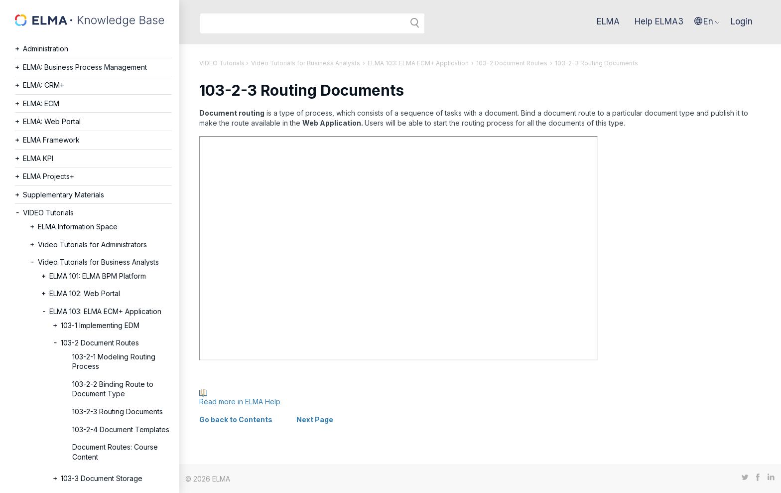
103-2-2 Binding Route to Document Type (112, 389)
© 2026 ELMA (207, 479)
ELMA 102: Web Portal (84, 293)
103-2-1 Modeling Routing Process (113, 361)
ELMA (608, 21)
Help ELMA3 (659, 21)
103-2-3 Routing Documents (117, 411)
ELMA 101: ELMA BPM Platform (97, 276)
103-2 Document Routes (100, 342)
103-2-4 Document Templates (120, 429)
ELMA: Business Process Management (85, 67)
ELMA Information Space (78, 226)
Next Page (314, 419)
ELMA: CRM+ (43, 85)
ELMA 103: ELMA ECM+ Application (105, 311)
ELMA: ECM (41, 103)
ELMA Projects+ (48, 176)
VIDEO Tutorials (48, 212)
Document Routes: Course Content (115, 452)
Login (742, 21)
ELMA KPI (38, 158)
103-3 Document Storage (101, 478)
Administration (45, 48)
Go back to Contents (235, 419)
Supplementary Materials (63, 194)
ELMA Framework (51, 140)
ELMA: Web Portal (52, 121)
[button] (707, 21)
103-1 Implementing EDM (100, 325)
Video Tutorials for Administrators (92, 244)
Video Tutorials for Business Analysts (98, 262)
